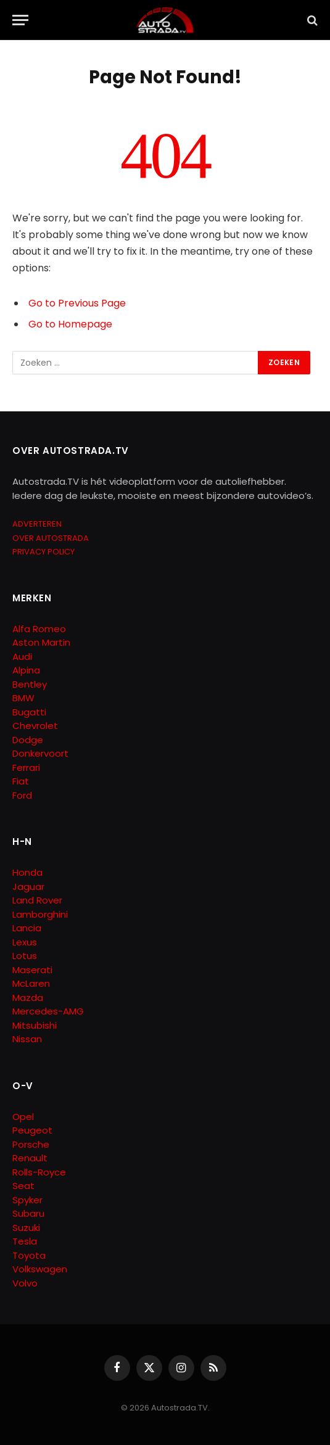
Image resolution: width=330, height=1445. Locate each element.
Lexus (24, 942)
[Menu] (20, 20)
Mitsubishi (34, 1025)
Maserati (32, 969)
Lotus (24, 955)
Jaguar (28, 886)
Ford (22, 795)
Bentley (29, 684)
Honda (27, 872)
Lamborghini (40, 914)
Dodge (27, 739)
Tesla (24, 1241)
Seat (23, 1185)
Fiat (20, 781)
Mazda (27, 997)
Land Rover (37, 900)
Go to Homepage (70, 324)
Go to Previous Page (77, 303)
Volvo (25, 1283)
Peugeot (32, 1130)
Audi (22, 656)
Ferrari (26, 767)
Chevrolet (35, 725)
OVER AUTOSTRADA (50, 538)
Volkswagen (39, 1268)
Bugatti (29, 712)
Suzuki (26, 1227)
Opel (23, 1116)
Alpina (26, 670)
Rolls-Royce (39, 1172)
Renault (29, 1157)
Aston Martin (41, 642)
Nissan (27, 1038)
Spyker (27, 1199)
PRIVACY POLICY (43, 552)
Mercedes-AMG (48, 1011)
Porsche (30, 1144)
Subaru (28, 1213)
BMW (23, 697)
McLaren (31, 983)
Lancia (26, 927)
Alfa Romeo (40, 628)
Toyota (29, 1255)
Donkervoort (40, 753)
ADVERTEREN (37, 524)
